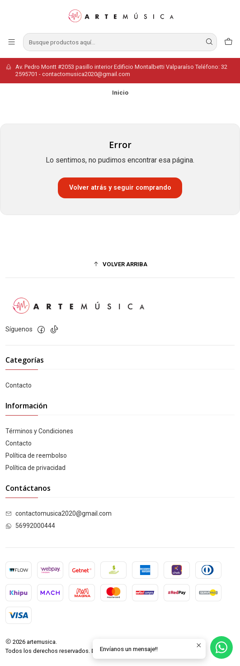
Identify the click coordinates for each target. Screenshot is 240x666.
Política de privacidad (35, 467)
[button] (120, 264)
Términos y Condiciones (39, 431)
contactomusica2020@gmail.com (58, 513)
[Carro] (228, 42)
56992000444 (30, 525)
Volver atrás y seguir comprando (120, 188)
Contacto (18, 385)
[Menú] (11, 42)
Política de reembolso (36, 455)
